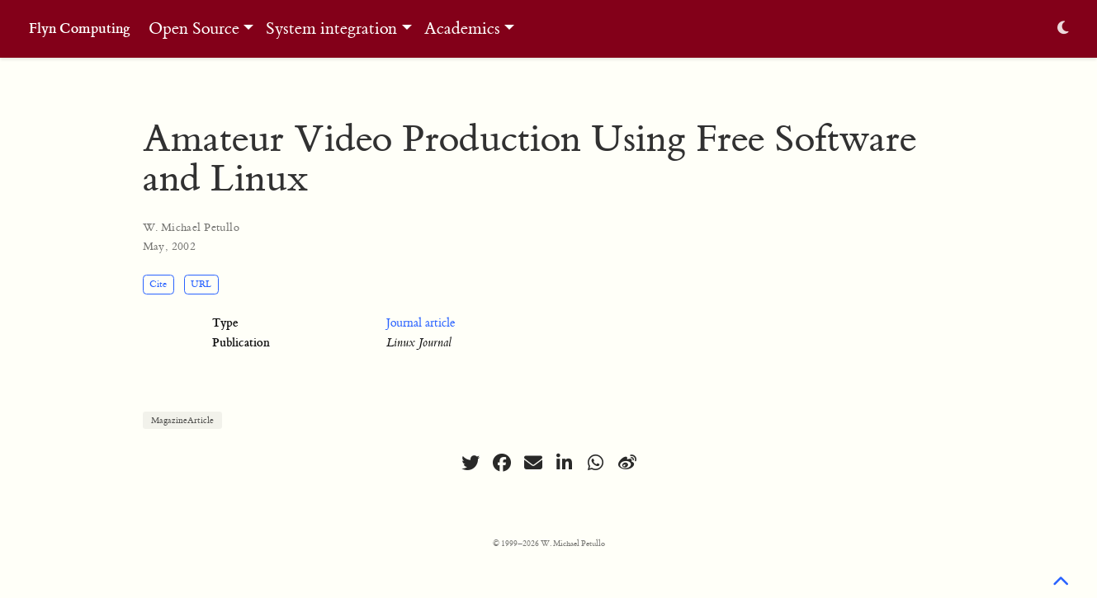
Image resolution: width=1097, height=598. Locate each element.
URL (201, 284)
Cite (158, 284)
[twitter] (470, 462)
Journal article (420, 323)
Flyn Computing (79, 28)
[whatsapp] (596, 462)
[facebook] (501, 462)
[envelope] (533, 462)
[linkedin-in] (564, 462)
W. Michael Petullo (191, 227)
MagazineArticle (182, 420)
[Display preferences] (1063, 29)
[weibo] (627, 462)
